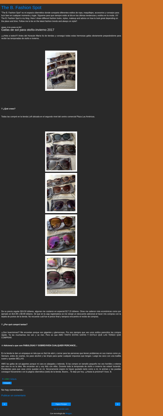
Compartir (7, 383)
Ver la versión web (61, 409)
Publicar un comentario (13, 395)
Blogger (68, 413)
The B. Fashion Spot (21, 7)
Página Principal (61, 404)
